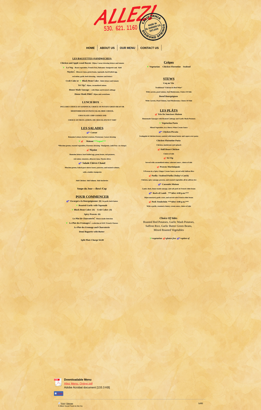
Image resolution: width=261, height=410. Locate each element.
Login (200, 403)
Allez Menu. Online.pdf (78, 383)
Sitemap (69, 404)
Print (61, 404)
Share (59, 393)
